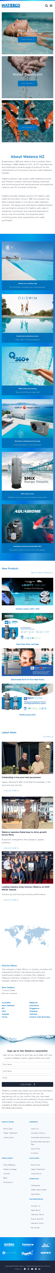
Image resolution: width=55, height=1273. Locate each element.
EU (3, 1008)
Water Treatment (10, 1133)
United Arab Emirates (39, 1017)
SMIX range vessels (27, 493)
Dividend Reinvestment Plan (40, 1143)
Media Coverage (9, 1169)
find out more (10, 791)
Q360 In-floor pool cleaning (27, 388)
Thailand (33, 1011)
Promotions (8, 1182)
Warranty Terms (37, 1214)
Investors (35, 1153)
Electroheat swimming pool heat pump (27, 441)
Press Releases (9, 1165)
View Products (27, 39)
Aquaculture (8, 1137)
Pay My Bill (35, 1228)
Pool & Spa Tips (37, 1219)
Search (46, 5)
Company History (38, 1133)
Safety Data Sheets (39, 1190)
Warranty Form (37, 1223)
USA (4, 1011)
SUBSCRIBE (27, 1084)
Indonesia (34, 1005)
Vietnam (33, 1014)
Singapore (34, 1008)
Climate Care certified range (27, 283)
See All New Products (42, 572)
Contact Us (35, 1206)
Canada (5, 1014)
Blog (5, 1178)
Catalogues (35, 1185)
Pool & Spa (7, 1129)
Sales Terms (35, 1210)
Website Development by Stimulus (38, 1266)
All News (48, 736)
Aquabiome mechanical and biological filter (27, 546)
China (4, 1017)
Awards (6, 1174)
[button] (51, 5)
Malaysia (33, 1002)
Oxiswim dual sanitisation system (27, 336)
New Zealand (8, 1005)
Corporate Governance (40, 1137)
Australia (6, 1002)
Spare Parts (35, 1194)
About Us (35, 1129)
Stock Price (35, 1149)
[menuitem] (14, 1129)
